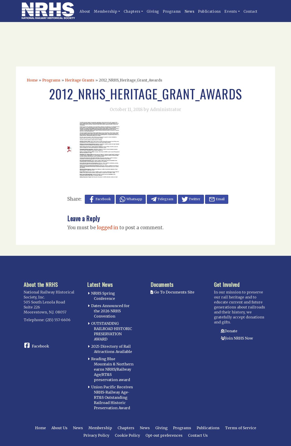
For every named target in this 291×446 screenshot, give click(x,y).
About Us (59, 428)
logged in (107, 227)
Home (32, 80)
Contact (250, 11)
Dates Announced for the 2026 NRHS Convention (110, 310)
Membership (105, 11)
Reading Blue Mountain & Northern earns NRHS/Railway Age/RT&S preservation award (112, 369)
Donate (230, 331)
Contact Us (198, 435)
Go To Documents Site (172, 292)
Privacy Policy (96, 435)
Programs (172, 11)
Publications (209, 11)
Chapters (132, 11)
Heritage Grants (79, 80)
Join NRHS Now (239, 338)
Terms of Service (240, 428)
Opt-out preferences (164, 435)
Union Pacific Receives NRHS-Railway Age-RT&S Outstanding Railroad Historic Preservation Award (112, 397)
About (85, 11)
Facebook (40, 346)
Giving (153, 11)
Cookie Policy (127, 435)
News (189, 11)
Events (230, 11)
